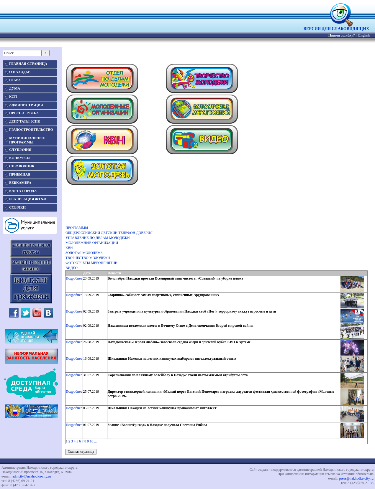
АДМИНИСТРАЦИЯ (26, 105)
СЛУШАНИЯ (20, 150)
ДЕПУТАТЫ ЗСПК (24, 121)
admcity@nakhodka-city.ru (31, 476)
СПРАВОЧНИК (22, 166)
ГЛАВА (15, 80)
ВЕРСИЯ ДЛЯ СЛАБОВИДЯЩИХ (336, 27)
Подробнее (74, 278)
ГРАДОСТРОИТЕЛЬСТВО (31, 130)
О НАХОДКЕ (19, 72)
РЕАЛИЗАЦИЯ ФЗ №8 (27, 199)
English (364, 35)
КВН (69, 248)
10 (91, 441)
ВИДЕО (71, 268)
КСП (13, 97)
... (95, 441)
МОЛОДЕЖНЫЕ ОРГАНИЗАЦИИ (91, 243)
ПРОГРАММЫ (76, 228)
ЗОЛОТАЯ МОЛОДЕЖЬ (83, 253)
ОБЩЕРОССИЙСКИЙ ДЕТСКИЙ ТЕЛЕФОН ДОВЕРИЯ (109, 233)
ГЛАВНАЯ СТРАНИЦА (28, 64)
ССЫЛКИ (17, 207)
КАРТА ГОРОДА (23, 191)
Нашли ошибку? (341, 35)
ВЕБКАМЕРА (20, 183)
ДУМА (14, 88)
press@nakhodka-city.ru (356, 478)
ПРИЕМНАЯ (19, 174)
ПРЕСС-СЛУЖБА (24, 113)
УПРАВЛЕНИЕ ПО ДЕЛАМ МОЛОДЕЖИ (97, 238)
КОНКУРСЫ (19, 158)
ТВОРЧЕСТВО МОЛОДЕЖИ (87, 258)
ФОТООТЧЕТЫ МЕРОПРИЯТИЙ (91, 263)
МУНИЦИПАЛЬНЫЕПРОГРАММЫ (27, 140)
